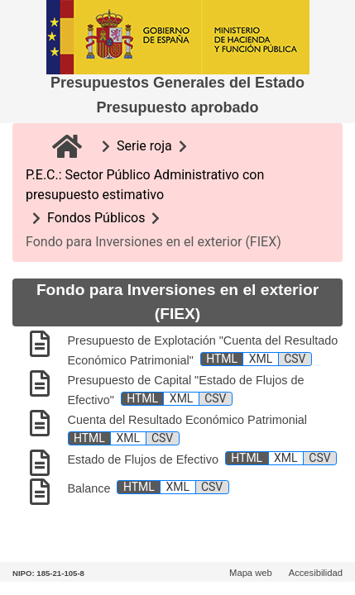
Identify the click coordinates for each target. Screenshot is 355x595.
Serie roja (144, 146)
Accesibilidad (316, 573)
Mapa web (250, 573)
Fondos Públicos (96, 218)
